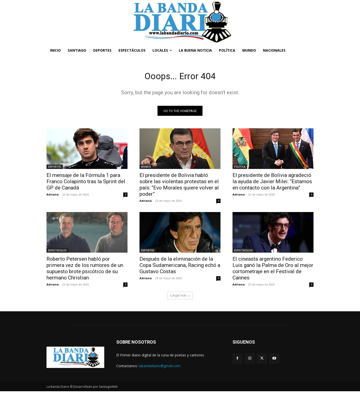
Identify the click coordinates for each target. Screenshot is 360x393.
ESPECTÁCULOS (57, 252)
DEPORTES (54, 168)
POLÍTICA (240, 168)
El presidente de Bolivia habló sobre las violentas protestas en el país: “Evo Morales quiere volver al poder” (179, 186)
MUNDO (146, 168)
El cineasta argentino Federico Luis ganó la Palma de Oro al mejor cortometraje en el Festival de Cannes (272, 270)
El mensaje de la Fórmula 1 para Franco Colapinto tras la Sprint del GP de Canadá (85, 183)
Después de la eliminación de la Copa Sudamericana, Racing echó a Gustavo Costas (180, 267)
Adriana (52, 196)
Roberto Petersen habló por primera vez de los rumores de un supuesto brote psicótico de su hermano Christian (84, 270)
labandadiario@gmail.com (159, 367)
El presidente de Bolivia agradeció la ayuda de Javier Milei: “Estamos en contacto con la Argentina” (272, 183)
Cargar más (180, 297)
